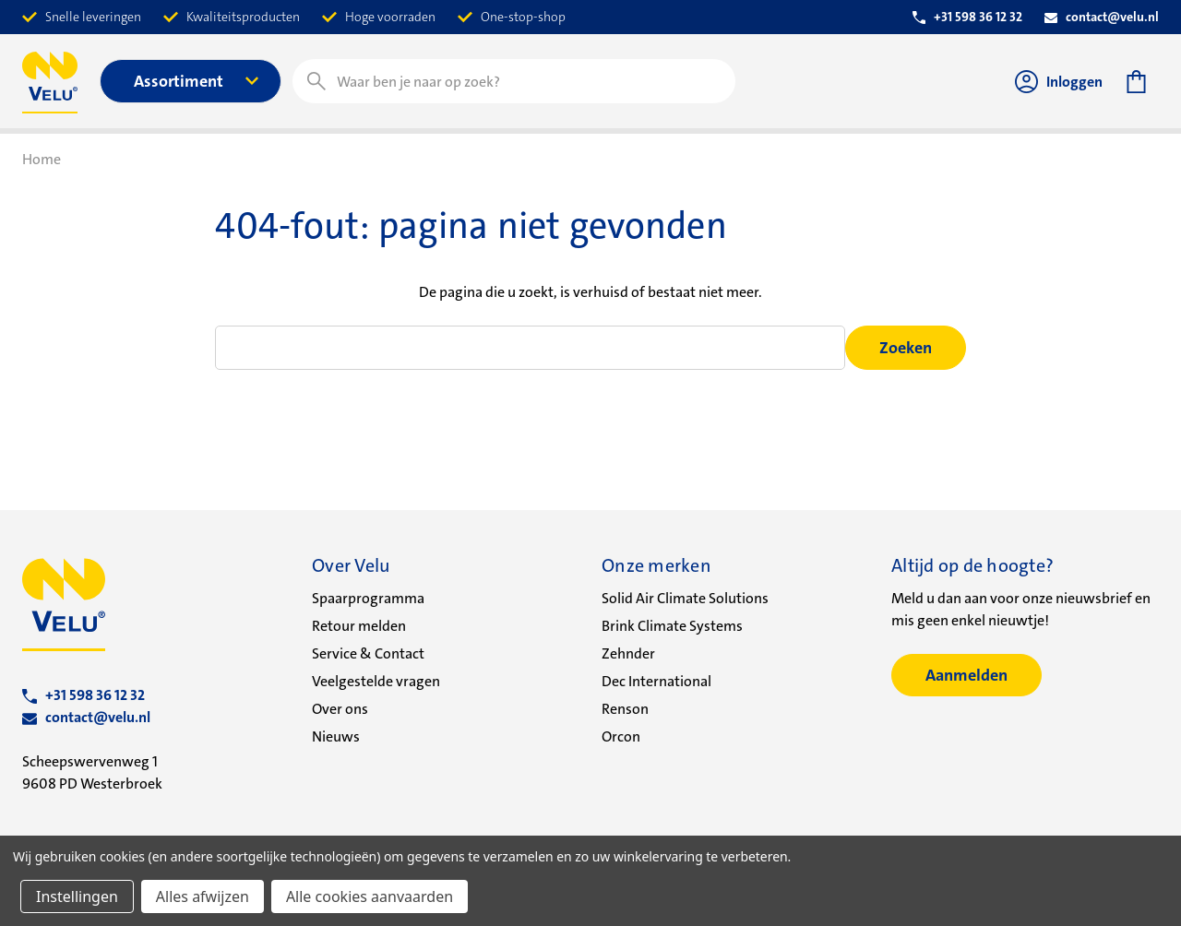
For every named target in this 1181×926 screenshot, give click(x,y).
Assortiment (196, 81)
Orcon (621, 736)
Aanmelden (966, 675)
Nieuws (336, 736)
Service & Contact (368, 653)
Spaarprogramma (368, 598)
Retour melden (359, 625)
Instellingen (77, 896)
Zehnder (628, 653)
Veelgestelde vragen (376, 681)
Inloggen (1059, 81)
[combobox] (513, 81)
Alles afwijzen (202, 896)
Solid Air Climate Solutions (685, 598)
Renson (625, 708)
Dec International (656, 681)
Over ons (340, 708)
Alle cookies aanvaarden (369, 896)
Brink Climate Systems (672, 625)
